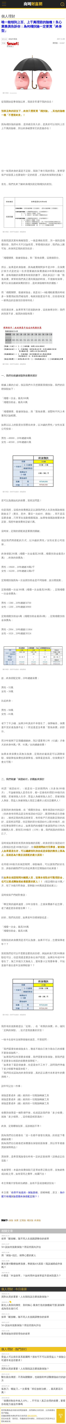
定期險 (22, 1220)
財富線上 (13, 44)
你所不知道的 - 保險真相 (24, 1192)
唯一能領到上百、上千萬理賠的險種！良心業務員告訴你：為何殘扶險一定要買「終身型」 (31, 26)
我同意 (61, 1416)
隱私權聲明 (32, 1416)
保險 (11, 1220)
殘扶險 (30, 1220)
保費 (16, 1220)
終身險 (37, 1220)
